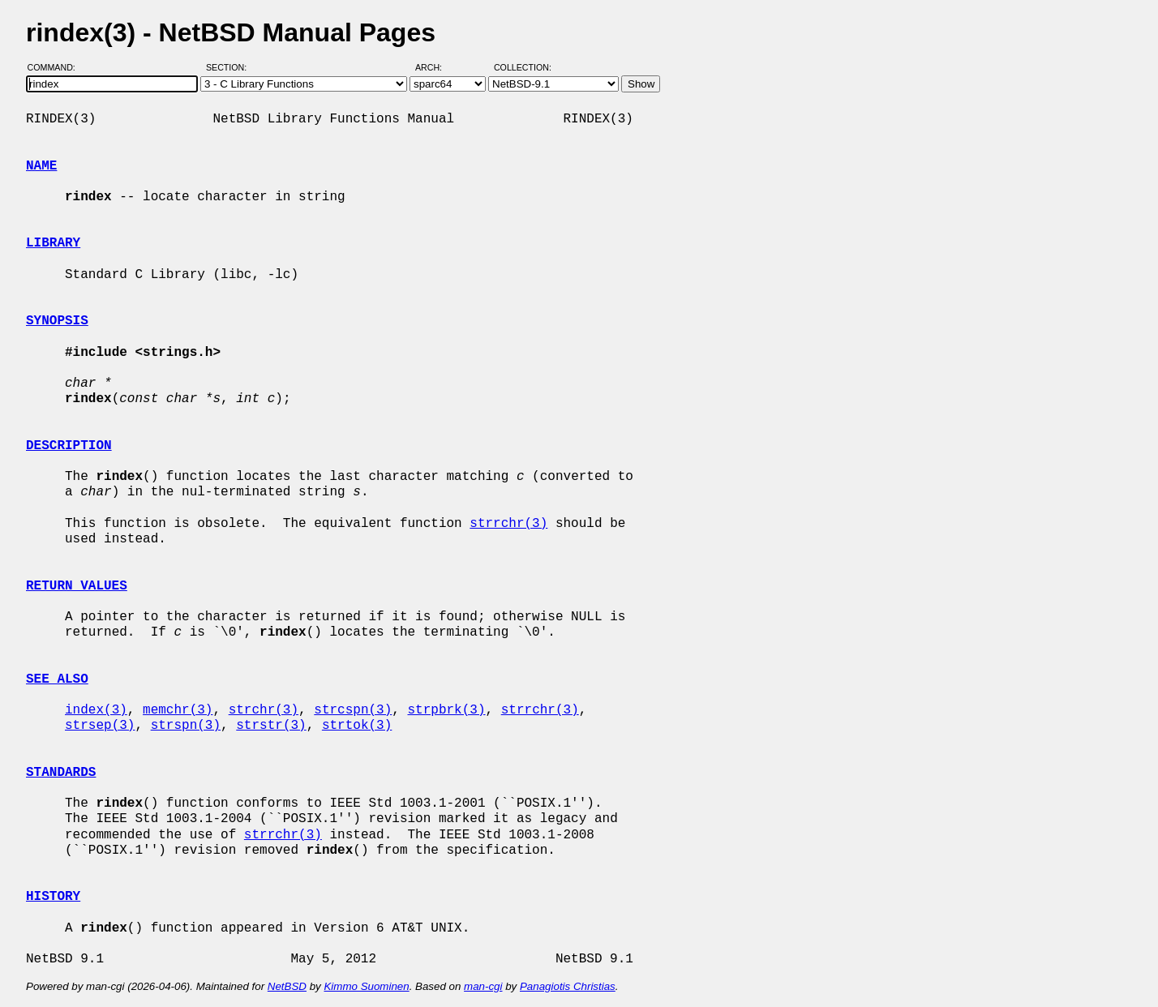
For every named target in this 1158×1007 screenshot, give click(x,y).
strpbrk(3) (446, 710)
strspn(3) (186, 726)
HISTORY (53, 897)
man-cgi (483, 986)
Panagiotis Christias (567, 986)
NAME (41, 166)
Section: (230, 67)
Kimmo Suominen (366, 986)
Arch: (436, 67)
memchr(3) (177, 710)
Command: (56, 67)
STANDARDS (61, 773)
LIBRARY (53, 243)
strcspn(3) (353, 710)
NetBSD (287, 986)
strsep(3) (100, 726)
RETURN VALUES (76, 586)
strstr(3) (271, 726)
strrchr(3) (508, 524)
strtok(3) (357, 726)
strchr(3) (263, 710)
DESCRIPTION (69, 446)
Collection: (522, 67)
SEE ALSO (57, 679)
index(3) (96, 710)
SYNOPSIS (57, 321)
